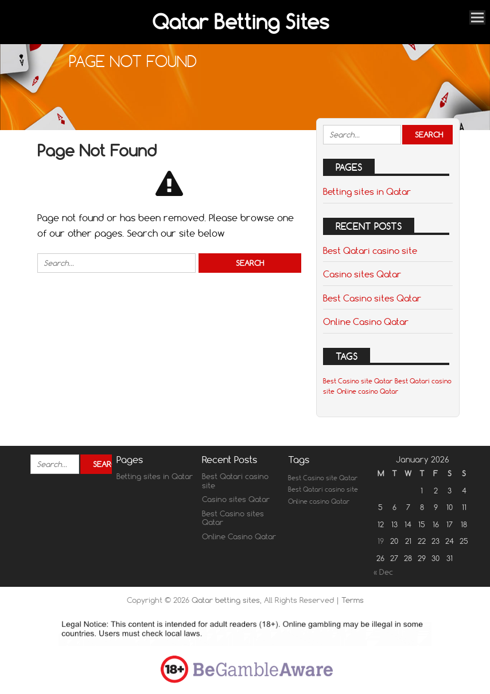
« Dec (383, 572)
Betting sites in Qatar (367, 191)
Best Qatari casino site (370, 250)
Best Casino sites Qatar (372, 298)
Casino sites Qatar (362, 274)
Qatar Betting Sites (240, 21)
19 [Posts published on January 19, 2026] (381, 541)
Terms (352, 600)
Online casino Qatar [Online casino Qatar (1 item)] (367, 391)
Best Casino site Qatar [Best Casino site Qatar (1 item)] (357, 381)
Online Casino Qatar (366, 321)
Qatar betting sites (226, 600)
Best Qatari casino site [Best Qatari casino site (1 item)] (323, 489)
